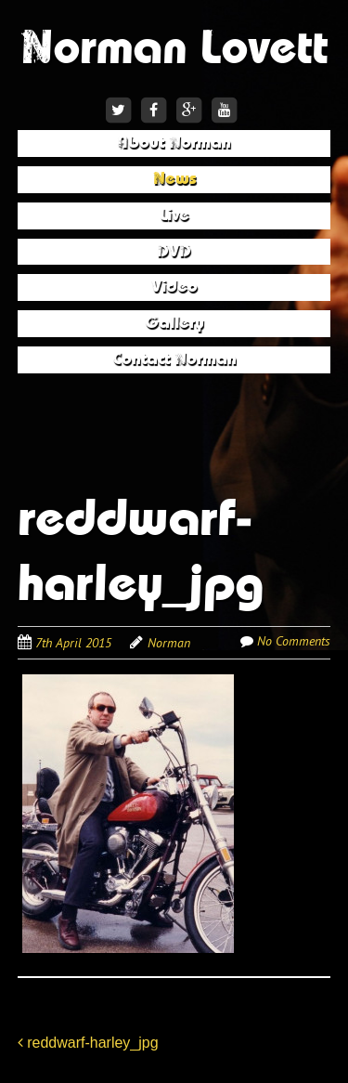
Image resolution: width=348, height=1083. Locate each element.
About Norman (174, 142)
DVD (174, 251)
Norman (169, 642)
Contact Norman (174, 359)
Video (174, 286)
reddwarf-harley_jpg (88, 1042)
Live (174, 215)
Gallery (174, 323)
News (174, 179)
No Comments (293, 641)
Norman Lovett (174, 48)
